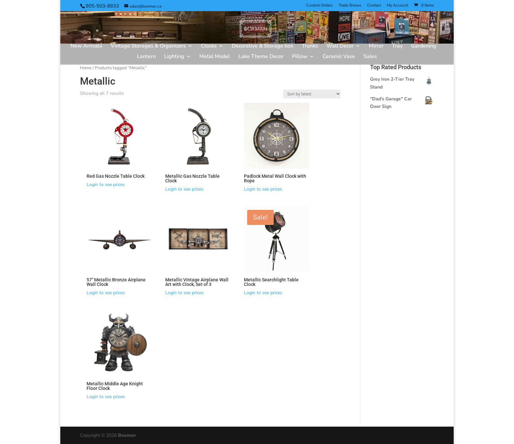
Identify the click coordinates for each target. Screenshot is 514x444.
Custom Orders (319, 5)
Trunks (310, 47)
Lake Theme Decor (261, 57)
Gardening (423, 47)
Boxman (127, 435)
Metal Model (214, 57)
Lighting (174, 57)
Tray (397, 47)
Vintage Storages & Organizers (148, 47)
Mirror (376, 47)
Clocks (209, 47)
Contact (374, 5)
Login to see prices (106, 184)
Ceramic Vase (339, 57)
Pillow (299, 57)
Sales (370, 57)
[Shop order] (312, 94)
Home (85, 68)
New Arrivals (86, 47)
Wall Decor (340, 47)
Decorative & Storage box (262, 47)
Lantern (146, 57)
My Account (397, 5)
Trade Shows (350, 5)
